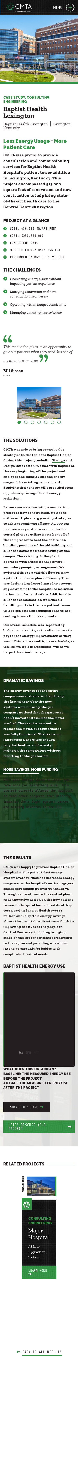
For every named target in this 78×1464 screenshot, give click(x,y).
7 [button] (59, 422)
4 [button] (39, 422)
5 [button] (45, 422)
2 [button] (25, 422)
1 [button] (19, 422)
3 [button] (32, 422)
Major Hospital (39, 1234)
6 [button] (52, 422)
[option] (39, 403)
